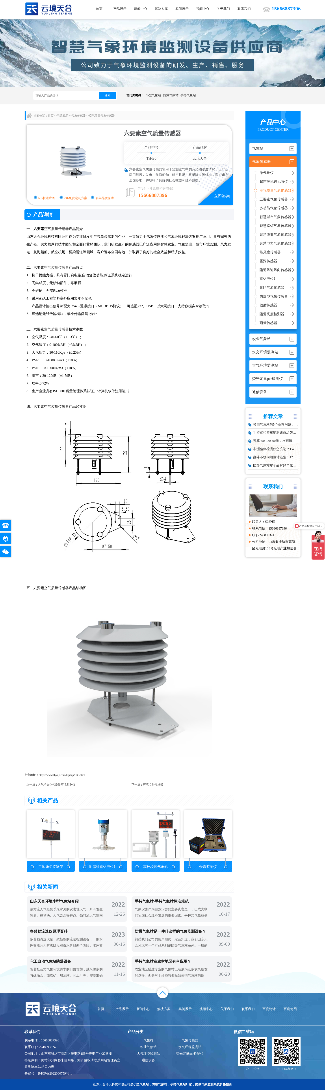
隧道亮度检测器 (272, 314)
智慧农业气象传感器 (275, 234)
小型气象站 (153, 95)
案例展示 (182, 9)
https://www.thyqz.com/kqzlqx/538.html (62, 775)
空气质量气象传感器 (275, 190)
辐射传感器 (268, 305)
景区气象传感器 (272, 287)
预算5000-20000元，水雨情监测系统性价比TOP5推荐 (276, 441)
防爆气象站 (170, 95)
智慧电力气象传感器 (275, 243)
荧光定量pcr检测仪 (189, 1053)
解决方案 (161, 9)
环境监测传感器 (153, 784)
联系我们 (244, 9)
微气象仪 (267, 173)
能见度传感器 (270, 252)
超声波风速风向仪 (274, 181)
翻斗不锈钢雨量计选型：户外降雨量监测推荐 (276, 457)
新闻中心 (140, 9)
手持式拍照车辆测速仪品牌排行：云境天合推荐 (276, 432)
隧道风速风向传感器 (275, 270)
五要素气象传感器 (274, 199)
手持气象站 (188, 95)
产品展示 (119, 9)
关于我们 (223, 9)
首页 (99, 9)
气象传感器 (78, 115)
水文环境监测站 (189, 1047)
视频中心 (202, 9)
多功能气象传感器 (274, 208)
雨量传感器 (268, 323)
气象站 (148, 1040)
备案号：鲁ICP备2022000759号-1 (48, 1073)
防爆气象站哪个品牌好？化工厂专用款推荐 (276, 465)
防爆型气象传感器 (274, 296)
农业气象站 (148, 1047)
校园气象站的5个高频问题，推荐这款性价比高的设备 (276, 424)
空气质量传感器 (56, 229)
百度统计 (269, 1009)
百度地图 (290, 1009)
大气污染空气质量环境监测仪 (56, 784)
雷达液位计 (268, 279)
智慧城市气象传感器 (275, 217)
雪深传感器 (268, 261)
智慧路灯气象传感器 (275, 226)
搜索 (107, 95)
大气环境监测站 (148, 1053)
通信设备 (148, 1060)
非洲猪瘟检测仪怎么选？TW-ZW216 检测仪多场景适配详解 (276, 449)
